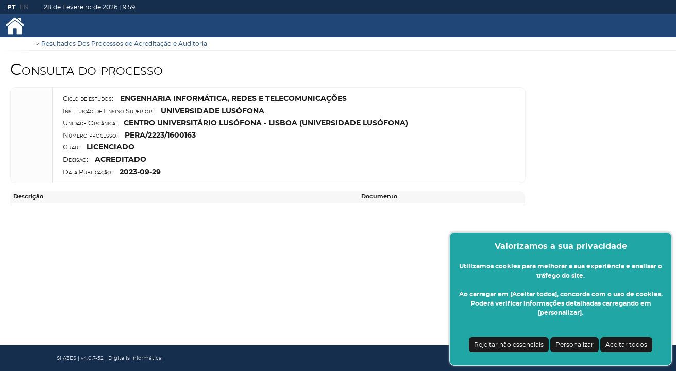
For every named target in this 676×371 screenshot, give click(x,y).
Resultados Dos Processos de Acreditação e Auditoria (124, 44)
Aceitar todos (626, 345)
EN (24, 7)
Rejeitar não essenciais (509, 345)
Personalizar (574, 345)
